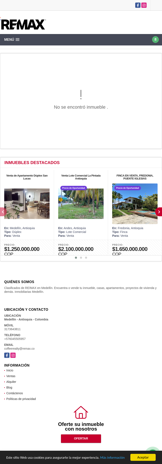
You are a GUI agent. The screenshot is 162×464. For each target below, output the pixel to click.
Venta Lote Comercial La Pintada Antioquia (80, 177)
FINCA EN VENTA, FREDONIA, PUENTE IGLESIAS (135, 177)
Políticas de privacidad (21, 399)
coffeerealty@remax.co (19, 348)
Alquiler (11, 381)
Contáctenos (14, 393)
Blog (9, 387)
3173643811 (12, 329)
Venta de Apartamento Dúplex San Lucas (27, 177)
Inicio (9, 370)
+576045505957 (15, 339)
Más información (112, 458)
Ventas (10, 376)
